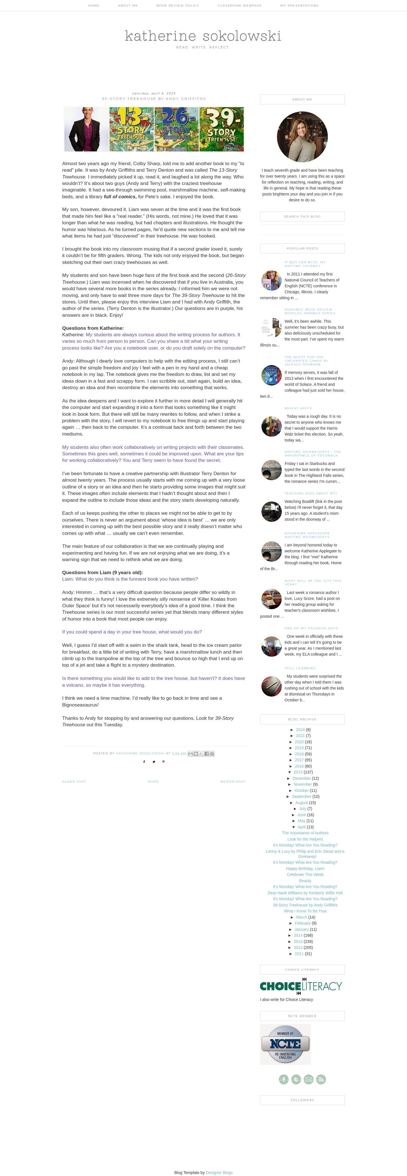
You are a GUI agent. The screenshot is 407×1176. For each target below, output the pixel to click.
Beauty (305, 880)
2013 (298, 941)
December (302, 778)
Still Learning (300, 668)
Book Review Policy (178, 5)
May (301, 821)
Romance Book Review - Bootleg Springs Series (310, 311)
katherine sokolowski (203, 35)
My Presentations (299, 5)
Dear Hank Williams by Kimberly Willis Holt (305, 893)
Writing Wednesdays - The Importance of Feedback (313, 453)
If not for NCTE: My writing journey (305, 264)
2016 (299, 766)
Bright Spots (298, 408)
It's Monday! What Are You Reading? (305, 845)
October (302, 790)
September (301, 796)
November (303, 784)
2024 (300, 729)
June (301, 815)
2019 (299, 748)
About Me (128, 5)
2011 (299, 953)
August (302, 802)
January (302, 929)
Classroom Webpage (240, 5)
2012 (298, 947)
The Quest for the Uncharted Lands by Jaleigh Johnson (307, 360)
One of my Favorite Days (311, 628)
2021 (300, 735)
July (302, 808)
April (302, 827)
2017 (299, 760)
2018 (299, 754)
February (303, 923)
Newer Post (233, 781)
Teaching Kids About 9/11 (311, 493)
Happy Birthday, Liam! (305, 868)
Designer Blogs (219, 1172)
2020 (299, 742)
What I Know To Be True (305, 911)
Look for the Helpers (305, 839)
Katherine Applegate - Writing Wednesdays (309, 535)
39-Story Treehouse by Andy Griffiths (305, 905)
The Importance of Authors (305, 833)
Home (94, 5)
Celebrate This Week (305, 874)
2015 (298, 772)
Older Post (74, 781)
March (301, 917)
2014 (298, 935)
